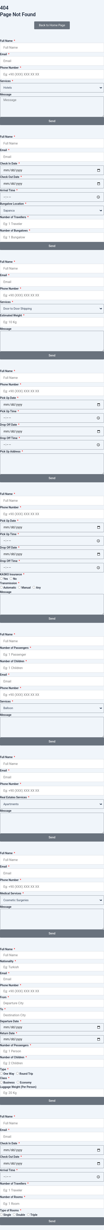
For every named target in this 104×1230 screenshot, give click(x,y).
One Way (8, 1073)
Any (38, 587)
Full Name (6, 40)
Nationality (7, 961)
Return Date (7, 1033)
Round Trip (26, 1073)
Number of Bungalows (14, 230)
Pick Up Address (10, 451)
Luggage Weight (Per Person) (18, 1087)
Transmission (8, 583)
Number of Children (12, 661)
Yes (5, 578)
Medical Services (11, 893)
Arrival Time (8, 190)
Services (5, 81)
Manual (26, 587)
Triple (34, 1214)
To (2, 1009)
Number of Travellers (13, 217)
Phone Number (9, 67)
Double (20, 1214)
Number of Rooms (11, 1197)
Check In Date (9, 163)
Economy (25, 1082)
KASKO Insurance (11, 574)
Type (3, 1069)
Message (5, 94)
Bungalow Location (12, 203)
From (3, 997)
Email (4, 54)
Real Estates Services (13, 797)
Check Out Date (10, 177)
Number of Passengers (14, 647)
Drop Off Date (9, 424)
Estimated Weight (11, 315)
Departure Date (9, 1021)
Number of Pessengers (14, 1045)
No (15, 578)
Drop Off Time (9, 438)
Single (7, 1214)
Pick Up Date (8, 397)
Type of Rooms (9, 1210)
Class (4, 1078)
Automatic (9, 587)
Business (9, 1082)
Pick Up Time (8, 411)
